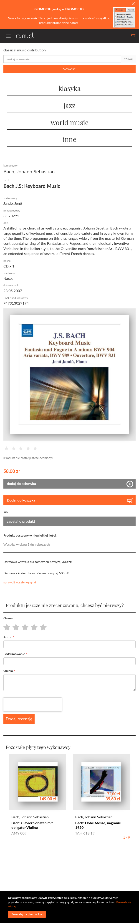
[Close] (133, 3)
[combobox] (62, 59)
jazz (70, 105)
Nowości (69, 69)
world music (69, 122)
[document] (70, 906)
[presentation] (32, 704)
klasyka (69, 88)
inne (69, 139)
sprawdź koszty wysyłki (19, 582)
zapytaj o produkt (21, 521)
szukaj (128, 59)
